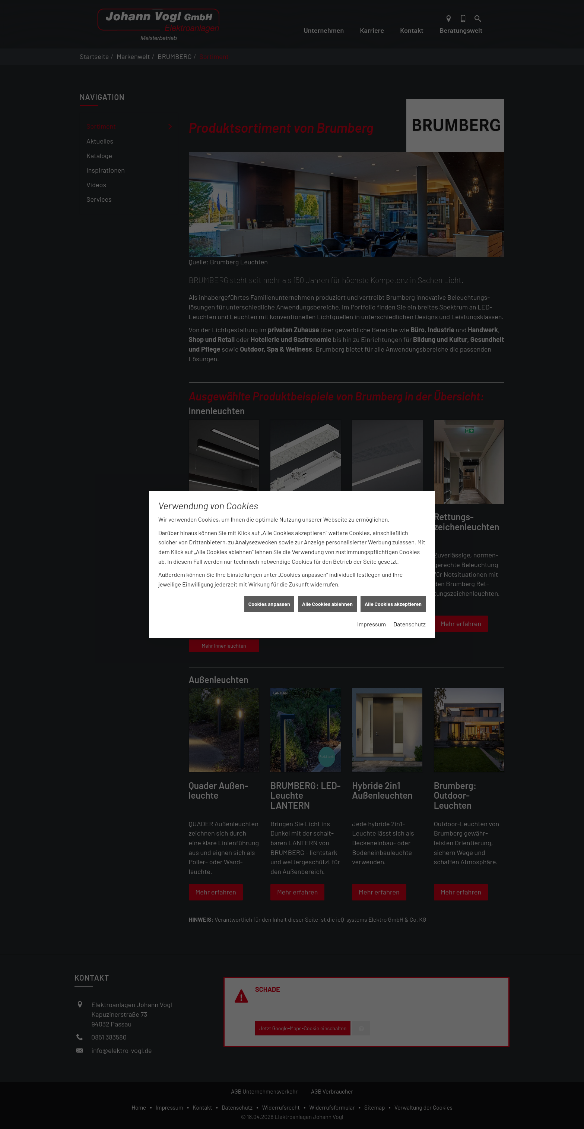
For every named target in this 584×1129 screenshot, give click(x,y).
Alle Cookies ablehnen (327, 587)
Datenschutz (409, 607)
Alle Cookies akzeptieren (393, 587)
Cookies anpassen (269, 587)
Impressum (371, 607)
